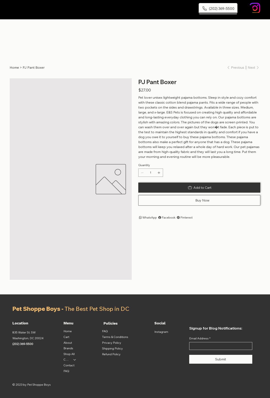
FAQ (66, 371)
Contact (68, 365)
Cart (66, 337)
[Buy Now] (199, 200)
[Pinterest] (184, 217)
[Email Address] (219, 346)
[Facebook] (166, 217)
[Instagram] (255, 8)
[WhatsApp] (147, 217)
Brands (68, 348)
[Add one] (159, 173)
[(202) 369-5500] (218, 8)
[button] (247, 10)
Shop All (69, 354)
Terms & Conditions (115, 337)
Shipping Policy (112, 348)
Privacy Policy (111, 343)
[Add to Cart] (199, 188)
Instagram (161, 332)
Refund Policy (111, 354)
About (67, 343)
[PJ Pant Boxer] (34, 67)
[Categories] (75, 360)
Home (67, 331)
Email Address (199, 339)
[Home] (14, 67)
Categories (66, 359)
